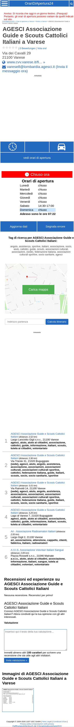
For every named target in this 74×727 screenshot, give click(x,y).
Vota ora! (42, 48)
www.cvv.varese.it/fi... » (26, 62)
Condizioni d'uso (60, 721)
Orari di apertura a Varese (25, 21)
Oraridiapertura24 (8, 21)
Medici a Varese (41, 21)
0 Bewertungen (27, 48)
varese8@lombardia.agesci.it (31, 67)
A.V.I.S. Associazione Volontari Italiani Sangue (37, 549)
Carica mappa (38, 289)
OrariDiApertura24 (39, 3)
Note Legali (47, 721)
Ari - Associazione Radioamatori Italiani (33, 531)
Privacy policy (25, 724)
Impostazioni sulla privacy (43, 724)
